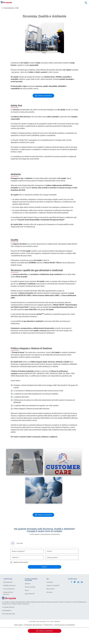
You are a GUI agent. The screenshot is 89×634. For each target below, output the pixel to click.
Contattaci (49, 582)
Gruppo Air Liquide (52, 585)
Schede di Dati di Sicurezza (8, 593)
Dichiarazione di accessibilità (65, 625)
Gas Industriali (7, 582)
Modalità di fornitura (9, 585)
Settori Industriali (30, 587)
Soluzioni (27, 583)
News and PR (50, 589)
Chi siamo (49, 592)
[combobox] (86, 3)
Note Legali (18, 625)
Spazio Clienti (30, 593)
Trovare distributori (9, 589)
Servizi (27, 590)
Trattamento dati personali (33, 625)
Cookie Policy (48, 625)
